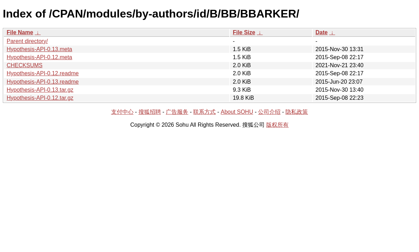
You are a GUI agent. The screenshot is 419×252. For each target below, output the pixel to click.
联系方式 (204, 112)
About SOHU (237, 112)
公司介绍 (269, 112)
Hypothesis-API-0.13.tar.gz (40, 90)
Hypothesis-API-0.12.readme (43, 73)
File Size (244, 32)
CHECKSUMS (24, 65)
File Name (20, 32)
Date (322, 32)
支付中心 (122, 112)
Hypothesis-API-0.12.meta (39, 57)
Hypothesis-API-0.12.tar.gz (40, 98)
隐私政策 (296, 112)
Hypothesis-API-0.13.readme (43, 82)
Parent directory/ (27, 41)
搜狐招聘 (149, 112)
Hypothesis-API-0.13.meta (39, 49)
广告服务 (177, 112)
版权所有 (277, 125)
